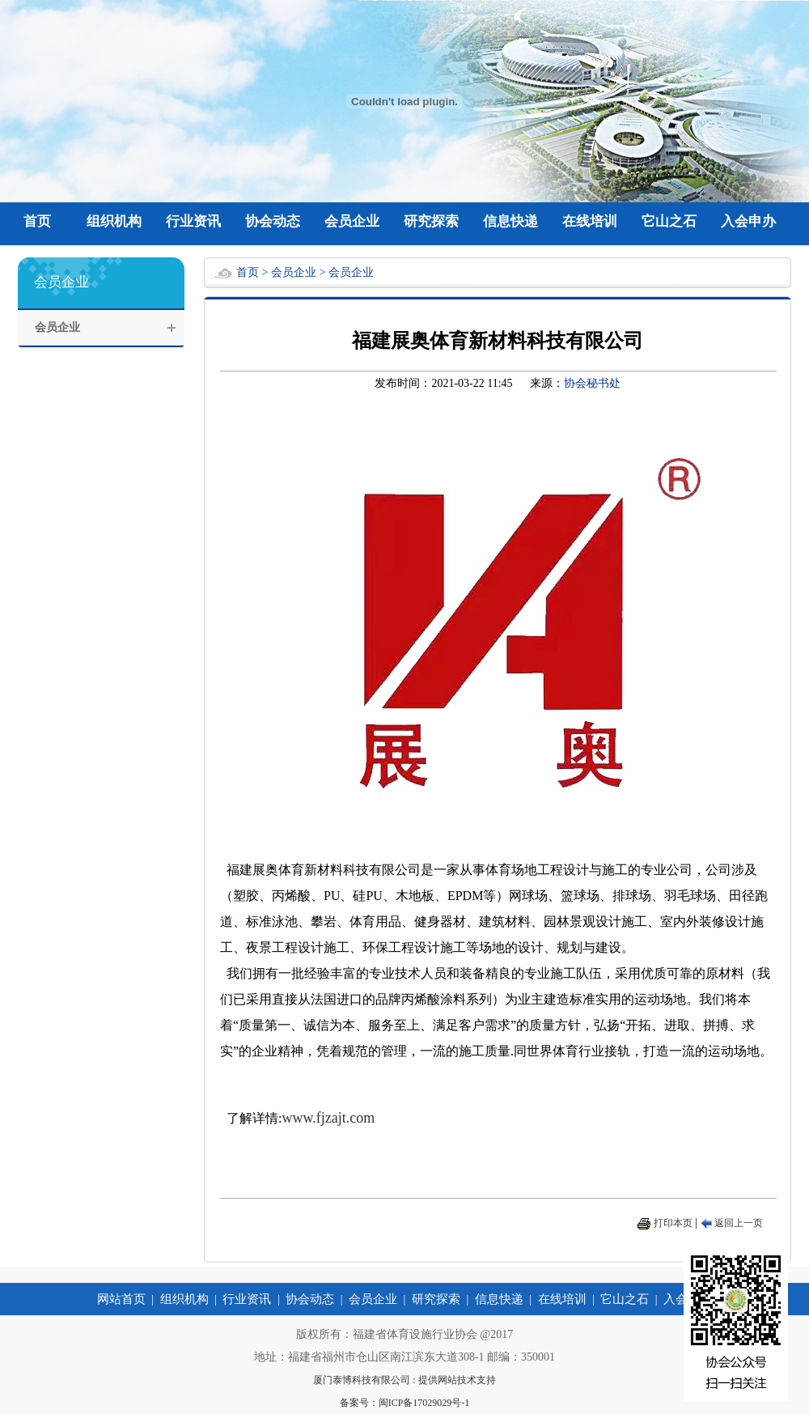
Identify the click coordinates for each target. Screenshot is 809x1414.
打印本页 (673, 1223)
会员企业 (351, 221)
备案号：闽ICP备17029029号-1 (405, 1402)
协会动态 (272, 221)
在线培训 (589, 221)
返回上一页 (738, 1223)
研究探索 (431, 221)
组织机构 (114, 221)
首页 (37, 221)
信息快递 (510, 221)
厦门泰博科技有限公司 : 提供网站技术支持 (404, 1380)
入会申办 (748, 221)
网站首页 (121, 1299)
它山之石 (669, 221)
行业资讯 (193, 221)
